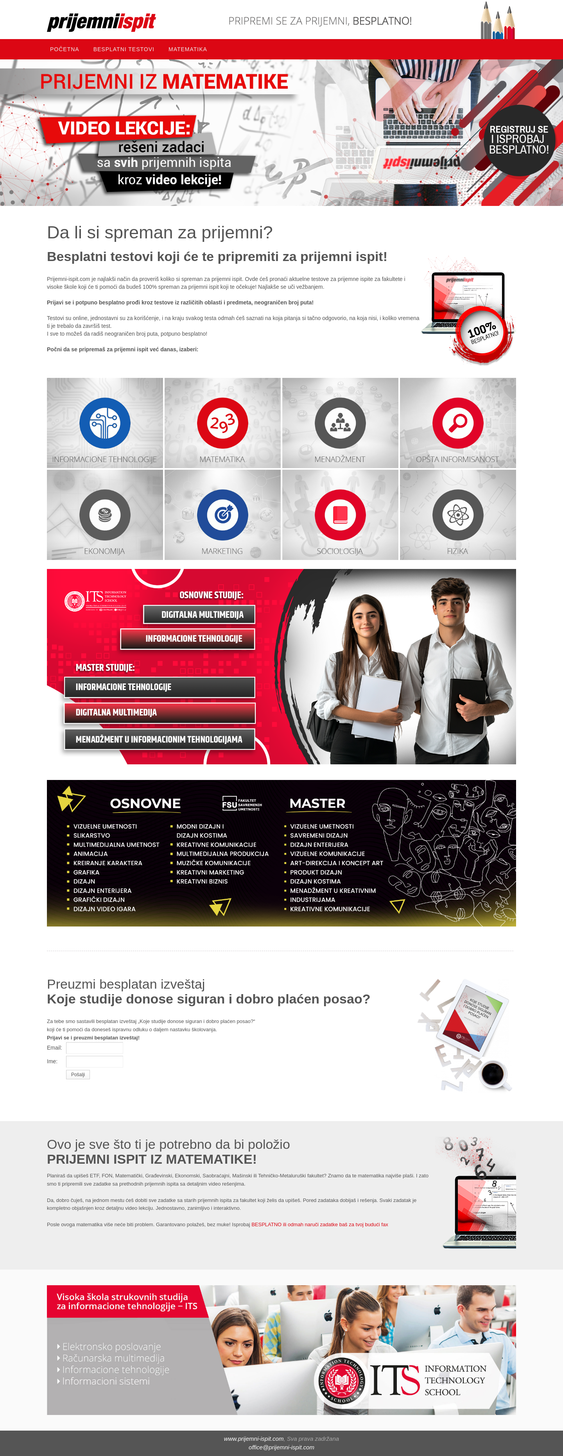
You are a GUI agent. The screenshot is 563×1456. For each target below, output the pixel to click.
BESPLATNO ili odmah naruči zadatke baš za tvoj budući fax (319, 1224)
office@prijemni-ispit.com (281, 1447)
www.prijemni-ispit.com (254, 1438)
